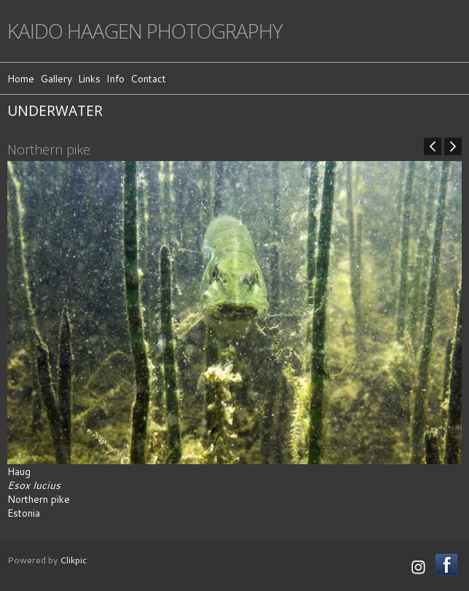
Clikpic (73, 559)
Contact (148, 78)
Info (115, 78)
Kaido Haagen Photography (145, 30)
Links (89, 78)
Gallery (56, 78)
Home (20, 78)
